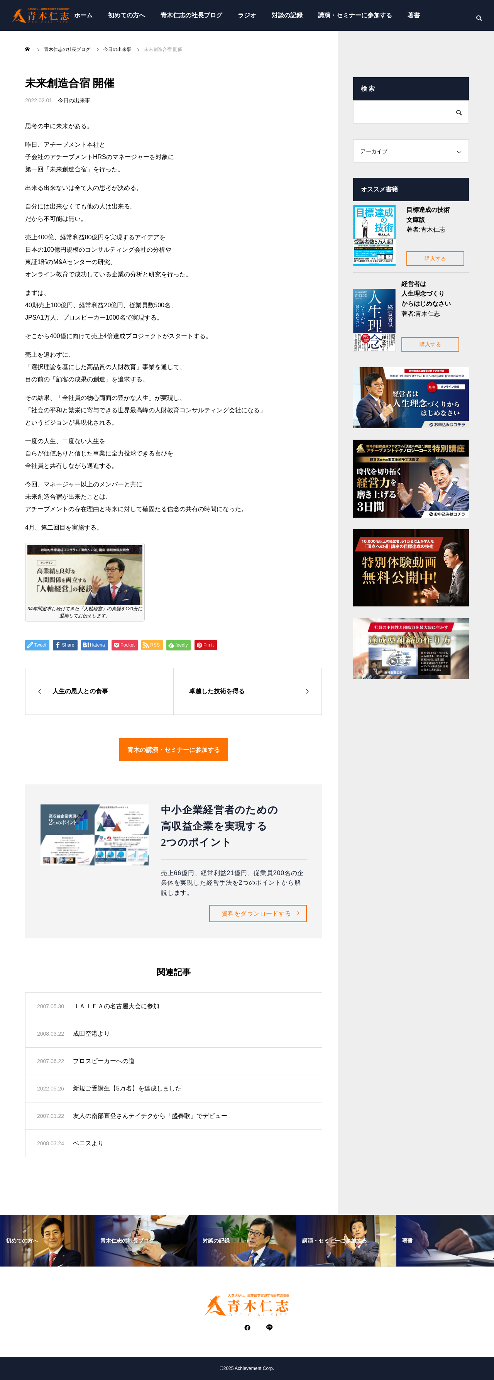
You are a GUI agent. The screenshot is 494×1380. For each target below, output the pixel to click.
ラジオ (247, 15)
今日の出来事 (74, 100)
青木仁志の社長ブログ (191, 15)
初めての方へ (126, 15)
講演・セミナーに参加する (355, 15)
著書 (414, 15)
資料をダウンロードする (256, 913)
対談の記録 (287, 15)
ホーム (83, 15)
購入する (435, 259)
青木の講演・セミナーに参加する (173, 749)
